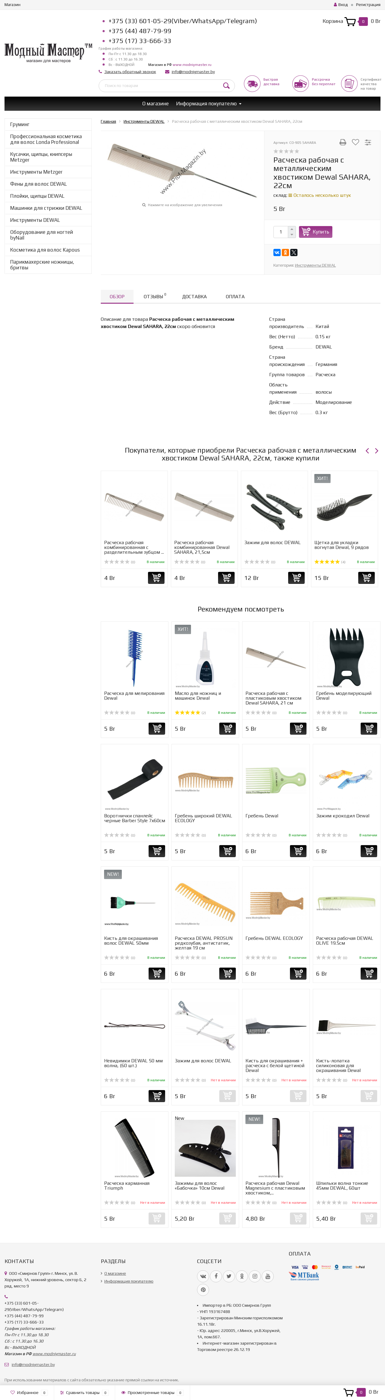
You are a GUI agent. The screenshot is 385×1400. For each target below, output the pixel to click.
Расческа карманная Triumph (126, 1185)
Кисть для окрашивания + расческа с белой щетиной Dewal (274, 1065)
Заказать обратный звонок (130, 71)
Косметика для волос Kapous (45, 250)
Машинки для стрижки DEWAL (46, 208)
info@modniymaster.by (193, 71)
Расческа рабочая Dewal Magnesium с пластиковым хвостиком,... (275, 1188)
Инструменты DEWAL (35, 220)
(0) (119, 562)
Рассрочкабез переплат (323, 81)
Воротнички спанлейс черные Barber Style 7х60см (134, 818)
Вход (341, 4)
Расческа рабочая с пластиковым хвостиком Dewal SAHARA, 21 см (273, 698)
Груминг (19, 124)
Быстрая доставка (271, 81)
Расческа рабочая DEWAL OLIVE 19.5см (344, 940)
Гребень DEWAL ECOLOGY (274, 938)
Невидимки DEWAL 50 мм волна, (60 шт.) (133, 1063)
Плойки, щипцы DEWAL (37, 196)
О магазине (155, 104)
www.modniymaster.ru (192, 65)
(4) (330, 562)
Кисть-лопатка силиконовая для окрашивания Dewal (338, 1065)
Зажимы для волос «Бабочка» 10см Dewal (199, 1185)
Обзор (117, 296)
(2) (190, 713)
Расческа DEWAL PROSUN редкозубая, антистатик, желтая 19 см (204, 943)
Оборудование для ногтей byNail (41, 235)
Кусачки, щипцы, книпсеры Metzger (41, 157)
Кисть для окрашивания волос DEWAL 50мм (131, 940)
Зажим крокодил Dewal (342, 816)
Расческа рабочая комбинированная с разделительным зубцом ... (134, 547)
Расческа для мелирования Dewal (134, 695)
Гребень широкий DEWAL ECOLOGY (203, 818)
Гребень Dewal (261, 816)
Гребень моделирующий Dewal (343, 695)
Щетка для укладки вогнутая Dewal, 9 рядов (341, 545)
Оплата (235, 296)
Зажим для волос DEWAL (272, 542)
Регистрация (368, 4)
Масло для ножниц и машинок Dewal (198, 695)
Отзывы (155, 295)
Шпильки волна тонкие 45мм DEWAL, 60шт (342, 1185)
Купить (321, 232)
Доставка (194, 296)
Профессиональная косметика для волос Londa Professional (46, 139)
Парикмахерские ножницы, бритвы (42, 265)
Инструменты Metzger (36, 172)
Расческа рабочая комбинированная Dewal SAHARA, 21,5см (201, 547)
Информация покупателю (206, 104)
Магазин (12, 4)
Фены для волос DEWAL (38, 184)
